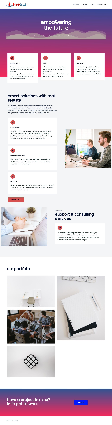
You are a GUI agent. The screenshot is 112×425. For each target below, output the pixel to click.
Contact (99, 4)
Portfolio (84, 4)
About (92, 4)
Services (76, 4)
